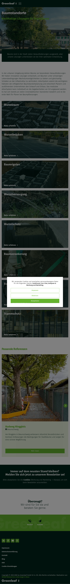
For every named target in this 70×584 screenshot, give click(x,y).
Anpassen (35, 290)
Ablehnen (35, 296)
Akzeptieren (35, 301)
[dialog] (35, 292)
